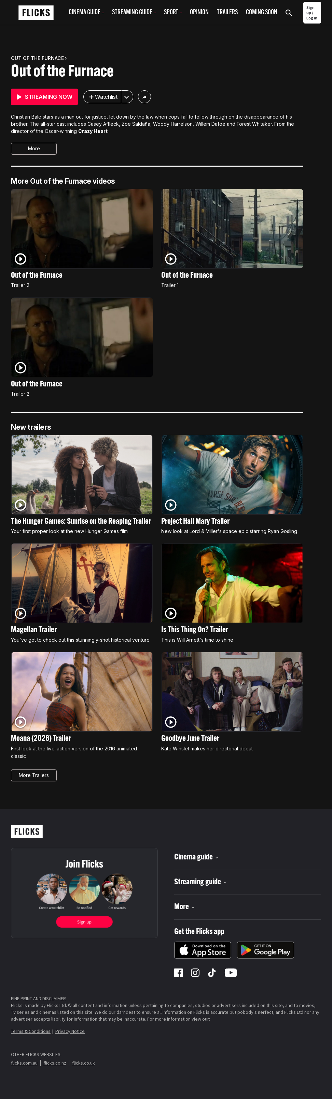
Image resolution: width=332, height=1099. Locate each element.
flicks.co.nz (54, 1063)
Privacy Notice (70, 1031)
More (34, 148)
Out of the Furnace (62, 72)
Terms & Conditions (31, 1031)
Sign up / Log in (311, 12)
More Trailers (34, 775)
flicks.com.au (24, 1063)
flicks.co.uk (83, 1063)
